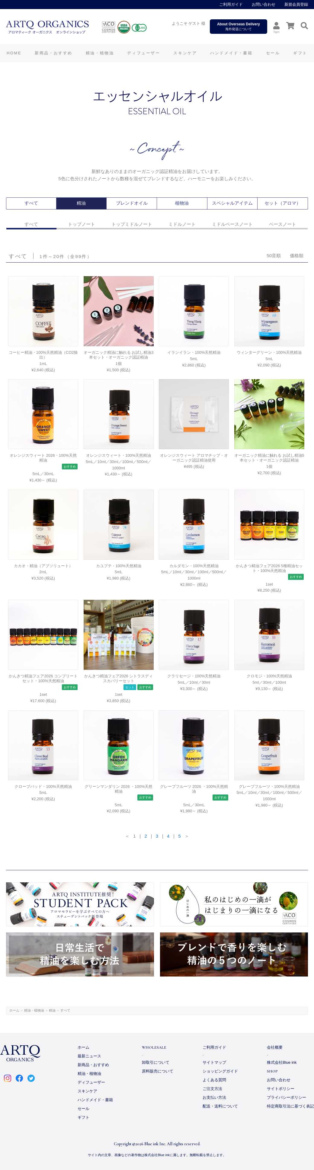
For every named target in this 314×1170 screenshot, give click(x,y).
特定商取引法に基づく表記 (290, 1106)
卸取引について (155, 1062)
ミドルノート (182, 224)
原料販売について (157, 1071)
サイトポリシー (280, 1088)
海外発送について (238, 26)
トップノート (81, 224)
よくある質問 (214, 1080)
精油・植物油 (34, 1010)
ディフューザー (143, 53)
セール (83, 1108)
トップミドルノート (131, 224)
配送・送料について (220, 1106)
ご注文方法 (212, 1088)
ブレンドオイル (131, 203)
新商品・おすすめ (93, 1065)
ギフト (83, 1117)
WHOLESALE (154, 1047)
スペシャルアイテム (232, 203)
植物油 (182, 203)
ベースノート (282, 224)
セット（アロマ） (283, 203)
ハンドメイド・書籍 (95, 1100)
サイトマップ (214, 1062)
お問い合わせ (263, 4)
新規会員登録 (296, 4)
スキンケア (87, 1091)
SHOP (272, 1071)
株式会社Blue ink (281, 1062)
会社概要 (275, 1047)
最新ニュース (89, 1056)
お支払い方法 (214, 1097)
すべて (31, 203)
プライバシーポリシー (286, 1097)
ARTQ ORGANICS (89, 27)
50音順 (274, 255)
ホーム (14, 1010)
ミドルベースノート (232, 224)
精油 (81, 203)
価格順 (296, 255)
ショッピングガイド (220, 1071)
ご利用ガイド (231, 4)
